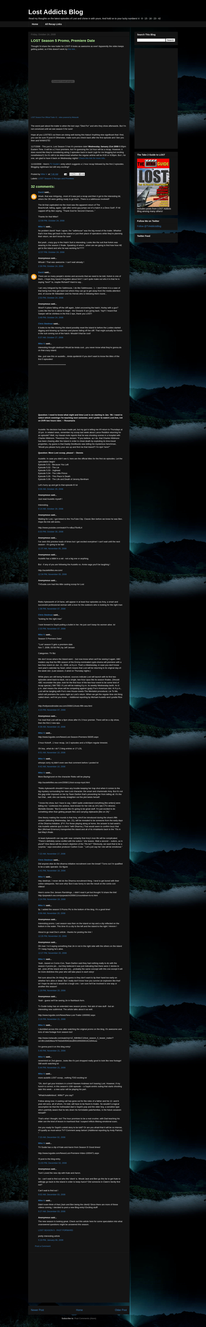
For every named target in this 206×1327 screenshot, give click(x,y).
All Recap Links (53, 24)
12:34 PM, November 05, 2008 (52, 574)
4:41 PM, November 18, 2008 (52, 870)
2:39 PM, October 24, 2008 (50, 266)
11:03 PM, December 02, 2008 (52, 1163)
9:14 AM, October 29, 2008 (50, 509)
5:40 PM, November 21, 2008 (52, 1050)
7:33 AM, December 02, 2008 (51, 1137)
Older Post (121, 1310)
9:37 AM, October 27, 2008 (50, 337)
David (41, 192)
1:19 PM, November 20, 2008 (52, 990)
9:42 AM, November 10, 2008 (51, 766)
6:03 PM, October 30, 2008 (50, 531)
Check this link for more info (92, 158)
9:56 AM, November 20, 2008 (51, 913)
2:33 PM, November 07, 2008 (52, 628)
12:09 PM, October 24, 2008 (51, 220)
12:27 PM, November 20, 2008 (52, 953)
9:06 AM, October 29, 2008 (50, 489)
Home (35, 24)
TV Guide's (55, 164)
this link (71, 49)
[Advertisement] (79, 1277)
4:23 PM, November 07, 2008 (52, 710)
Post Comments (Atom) (85, 1318)
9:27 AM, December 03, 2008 (51, 1211)
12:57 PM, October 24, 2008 (51, 252)
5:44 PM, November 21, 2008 (52, 1067)
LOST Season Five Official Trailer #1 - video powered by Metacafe (55, 117)
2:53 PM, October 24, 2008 (50, 298)
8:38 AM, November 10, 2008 (51, 727)
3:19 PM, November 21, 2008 (52, 1019)
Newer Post (37, 1310)
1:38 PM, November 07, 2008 (52, 609)
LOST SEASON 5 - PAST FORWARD (55, 1230)
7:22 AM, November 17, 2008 (51, 854)
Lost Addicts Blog (55, 11)
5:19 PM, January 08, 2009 (50, 1240)
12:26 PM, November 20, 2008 (52, 936)
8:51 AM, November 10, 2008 (51, 752)
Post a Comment (43, 1246)
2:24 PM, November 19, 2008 (52, 899)
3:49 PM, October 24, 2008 (50, 317)
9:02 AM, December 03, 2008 (51, 1194)
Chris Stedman (45, 323)
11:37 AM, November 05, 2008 (52, 548)
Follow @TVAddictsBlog (149, 226)
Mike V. (41, 226)
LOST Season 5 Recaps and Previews (56, 178)
